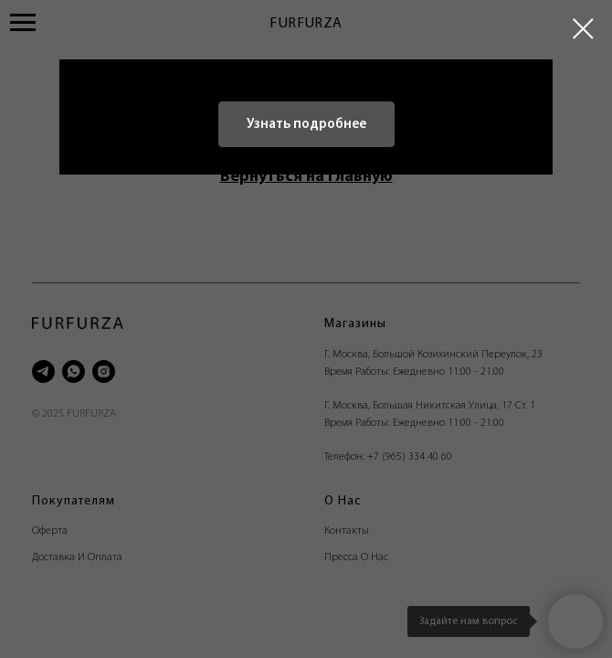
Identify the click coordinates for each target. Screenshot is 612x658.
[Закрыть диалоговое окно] (583, 28)
